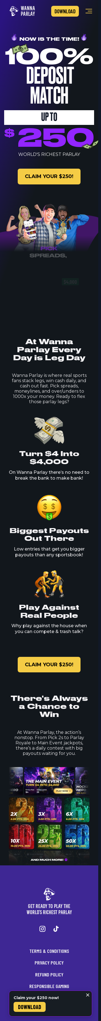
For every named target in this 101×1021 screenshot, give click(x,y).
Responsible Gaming (49, 986)
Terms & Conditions (49, 951)
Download (65, 11)
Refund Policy (49, 974)
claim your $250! (49, 176)
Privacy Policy (49, 963)
